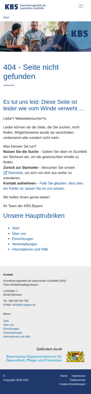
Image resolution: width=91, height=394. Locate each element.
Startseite (15, 173)
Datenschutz (78, 380)
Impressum (79, 375)
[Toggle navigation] (80, 6)
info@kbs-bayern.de (24, 304)
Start (6, 17)
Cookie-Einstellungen (72, 384)
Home (63, 375)
